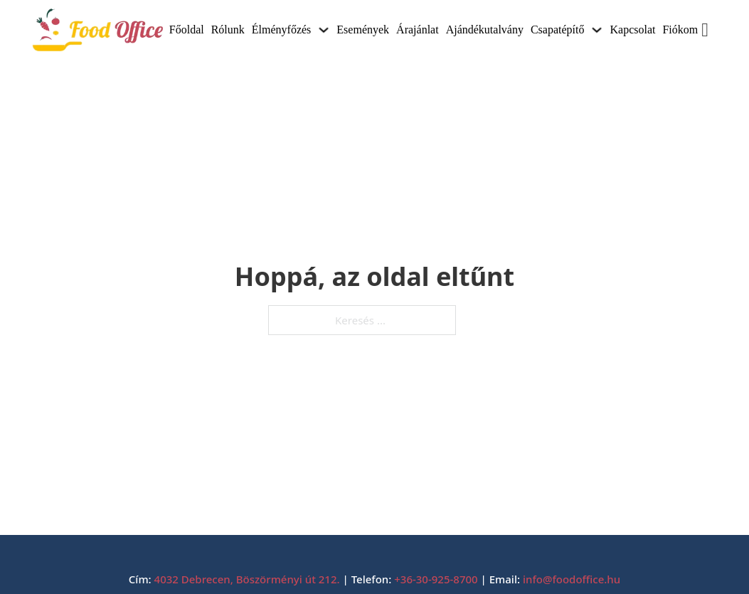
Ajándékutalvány (485, 29)
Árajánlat (417, 29)
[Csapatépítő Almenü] (596, 30)
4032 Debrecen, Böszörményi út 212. (247, 579)
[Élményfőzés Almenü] (323, 30)
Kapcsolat (632, 29)
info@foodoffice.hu (571, 579)
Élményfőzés (282, 29)
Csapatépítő (558, 29)
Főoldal (186, 29)
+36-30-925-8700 (435, 579)
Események (362, 29)
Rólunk (228, 29)
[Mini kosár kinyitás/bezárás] (710, 30)
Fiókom (680, 29)
